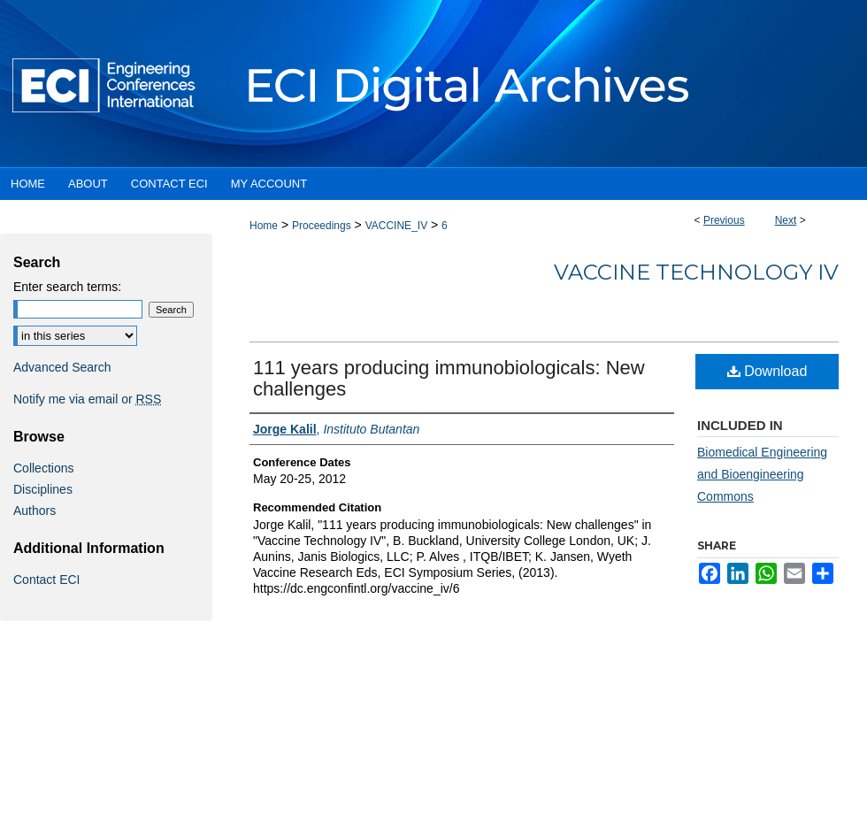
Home (263, 225)
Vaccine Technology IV (696, 272)
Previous (724, 220)
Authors (34, 510)
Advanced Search (62, 367)
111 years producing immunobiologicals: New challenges (449, 378)
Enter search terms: (67, 287)
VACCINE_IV (396, 225)
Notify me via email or (87, 399)
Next (786, 220)
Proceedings (321, 225)
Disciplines (43, 489)
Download (767, 371)
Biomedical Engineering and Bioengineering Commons (762, 474)
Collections (43, 468)
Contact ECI (46, 579)
